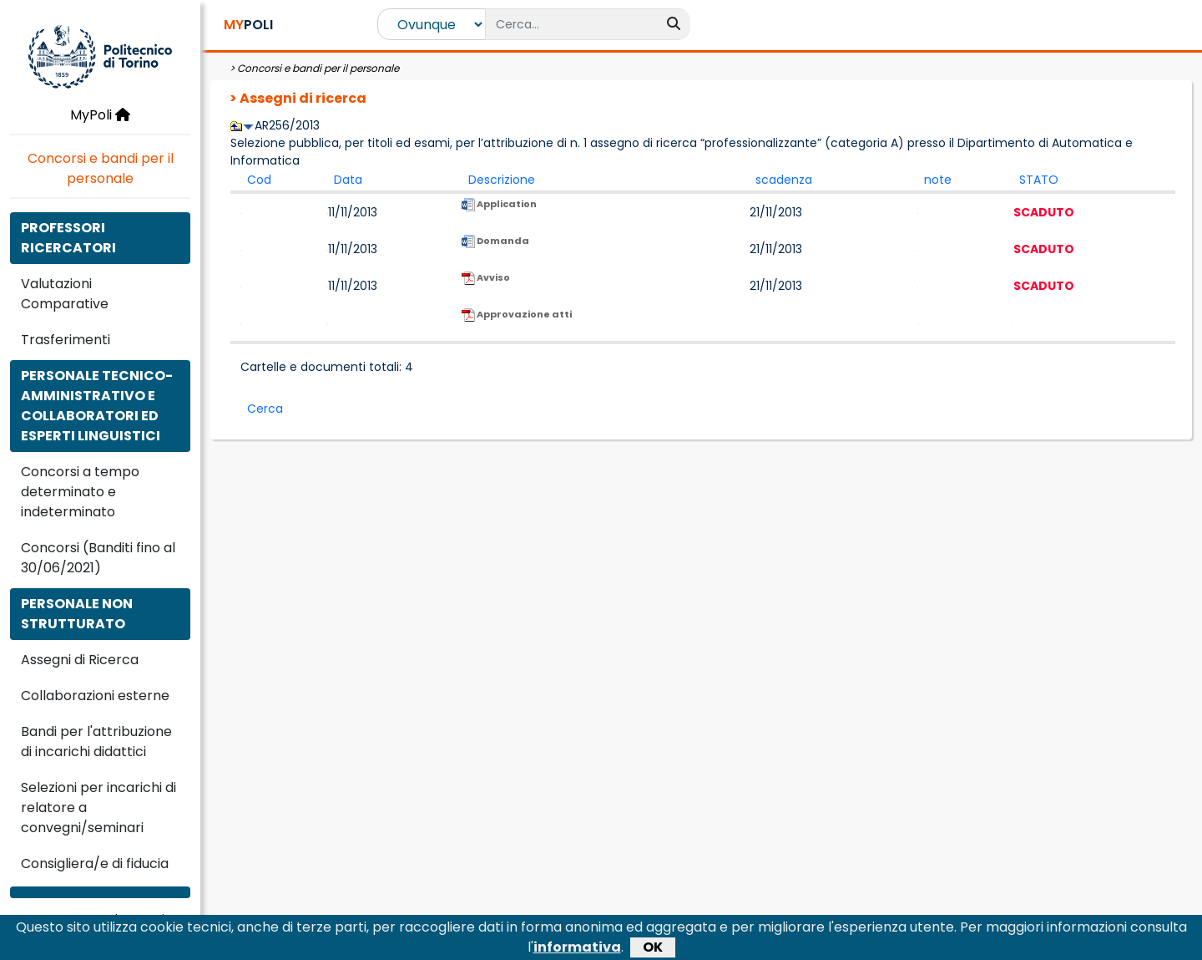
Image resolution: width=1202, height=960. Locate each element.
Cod (259, 179)
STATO (1038, 179)
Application (499, 212)
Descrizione (501, 179)
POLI (248, 24)
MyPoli (100, 114)
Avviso (486, 286)
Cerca (265, 408)
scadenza (783, 179)
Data (348, 179)
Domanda (495, 249)
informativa (577, 949)
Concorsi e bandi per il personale (101, 168)
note (938, 179)
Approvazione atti (517, 322)
